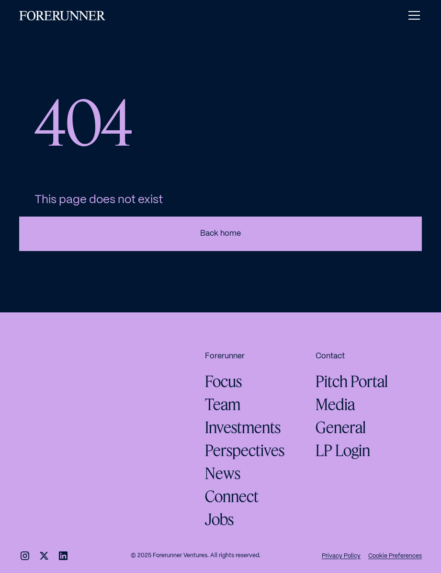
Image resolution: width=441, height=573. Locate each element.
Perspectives (244, 450)
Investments (243, 427)
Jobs (219, 519)
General (341, 427)
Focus (223, 381)
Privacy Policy (341, 556)
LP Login (343, 450)
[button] (412, 15)
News (222, 473)
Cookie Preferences (395, 556)
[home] (62, 16)
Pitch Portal (352, 381)
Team (222, 404)
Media (335, 404)
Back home (220, 233)
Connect (232, 496)
